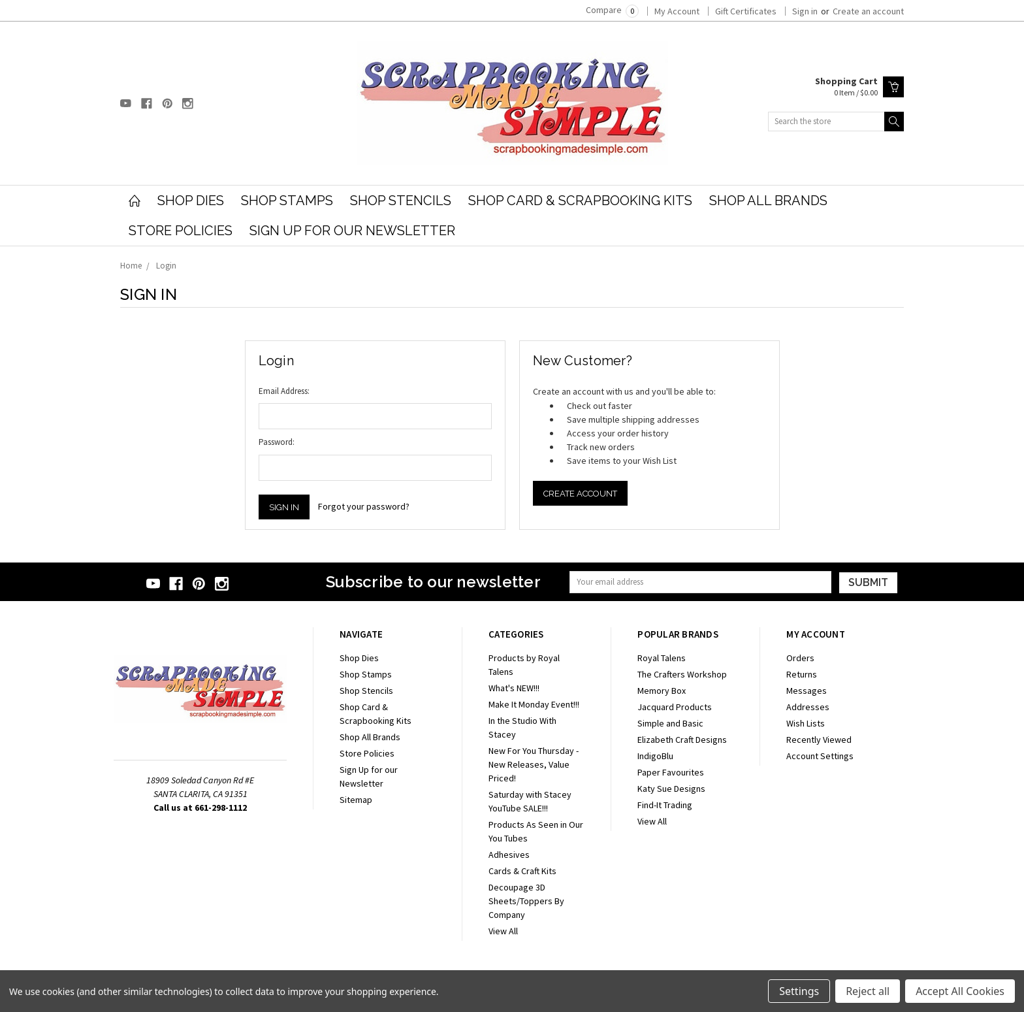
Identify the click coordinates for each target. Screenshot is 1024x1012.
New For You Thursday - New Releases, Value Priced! (533, 764)
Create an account (868, 11)
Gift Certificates (745, 11)
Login (166, 265)
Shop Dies (190, 200)
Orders (800, 658)
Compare (612, 10)
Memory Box (661, 690)
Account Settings (820, 756)
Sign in (805, 11)
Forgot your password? (363, 506)
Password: (277, 442)
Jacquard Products (674, 707)
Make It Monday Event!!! (533, 704)
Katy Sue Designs (671, 788)
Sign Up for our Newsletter (352, 230)
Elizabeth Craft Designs (682, 739)
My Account (676, 11)
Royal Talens (661, 658)
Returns (801, 674)
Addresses (807, 707)
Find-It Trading (664, 805)
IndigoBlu (655, 756)
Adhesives (509, 854)
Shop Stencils (400, 200)
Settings (799, 991)
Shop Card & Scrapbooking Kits (580, 200)
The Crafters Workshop (682, 674)
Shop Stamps (287, 200)
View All (503, 931)
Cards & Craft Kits (522, 871)
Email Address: (284, 391)
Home (131, 265)
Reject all (867, 991)
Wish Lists (805, 723)
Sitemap (356, 800)
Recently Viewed (819, 739)
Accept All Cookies (960, 991)
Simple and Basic (670, 723)
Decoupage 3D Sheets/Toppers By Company (526, 901)
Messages (806, 690)
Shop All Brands (768, 200)
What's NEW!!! (513, 688)
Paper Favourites (670, 772)
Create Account (580, 493)
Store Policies (180, 230)
